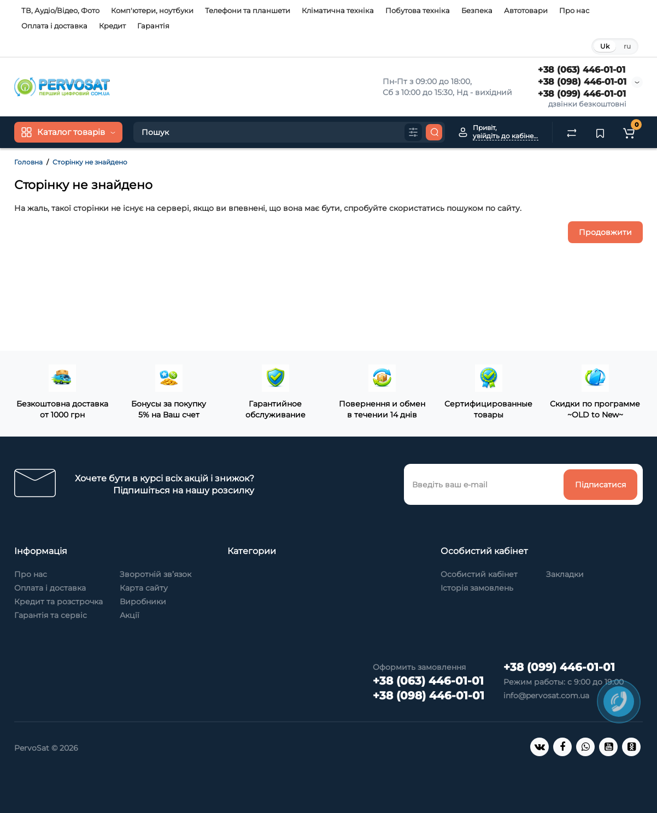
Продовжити (605, 232)
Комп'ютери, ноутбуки (152, 10)
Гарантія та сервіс (50, 615)
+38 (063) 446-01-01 (581, 69)
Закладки (565, 574)
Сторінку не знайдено (89, 162)
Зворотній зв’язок (155, 574)
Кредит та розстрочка (58, 601)
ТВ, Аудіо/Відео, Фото (60, 10)
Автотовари (526, 10)
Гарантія (153, 25)
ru (627, 46)
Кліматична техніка (338, 10)
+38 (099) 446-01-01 (582, 94)
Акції (129, 615)
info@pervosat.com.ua (546, 695)
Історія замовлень (477, 588)
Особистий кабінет (479, 574)
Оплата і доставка (54, 25)
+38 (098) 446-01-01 (582, 81)
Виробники (143, 601)
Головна (28, 162)
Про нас (574, 10)
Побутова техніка (417, 10)
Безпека (476, 10)
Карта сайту (144, 588)
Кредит (112, 25)
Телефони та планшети (247, 10)
